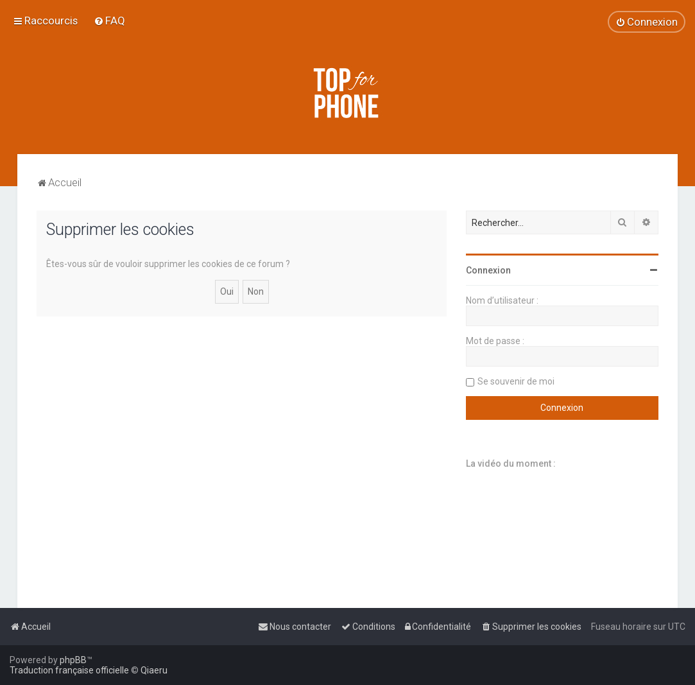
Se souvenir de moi (515, 381)
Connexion (488, 270)
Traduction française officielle (69, 670)
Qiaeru (154, 670)
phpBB (73, 660)
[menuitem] (109, 20)
